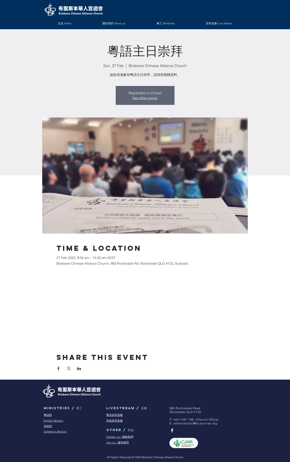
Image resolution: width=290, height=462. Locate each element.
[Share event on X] (69, 368)
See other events (145, 98)
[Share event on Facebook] (58, 368)
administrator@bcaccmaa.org (195, 423)
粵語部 (48, 415)
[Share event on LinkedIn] (79, 368)
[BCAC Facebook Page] (172, 430)
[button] (165, 23)
